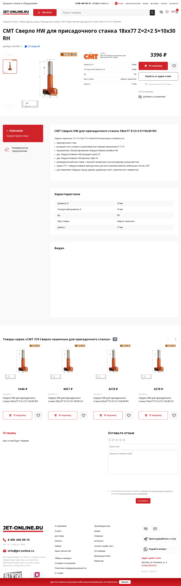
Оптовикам (99, 551)
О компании (60, 526)
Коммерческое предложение (20, 149)
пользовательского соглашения (133, 493)
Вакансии (99, 561)
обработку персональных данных (156, 491)
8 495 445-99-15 (83, 3)
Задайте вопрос (158, 549)
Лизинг (58, 546)
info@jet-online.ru (100, 3)
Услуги (145, 3)
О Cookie (59, 573)
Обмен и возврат (63, 558)
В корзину (155, 65)
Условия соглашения (65, 563)
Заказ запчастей (133, 3)
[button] (10, 55)
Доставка (154, 3)
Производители (102, 526)
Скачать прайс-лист (104, 546)
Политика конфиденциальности (71, 568)
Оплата (164, 3)
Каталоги (98, 541)
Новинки (98, 536)
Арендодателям (102, 556)
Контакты (173, 3)
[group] (49, 80)
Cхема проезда (149, 565)
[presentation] (129, 482)
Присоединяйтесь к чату (162, 538)
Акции (120, 3)
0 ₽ (174, 11)
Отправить (143, 501)
